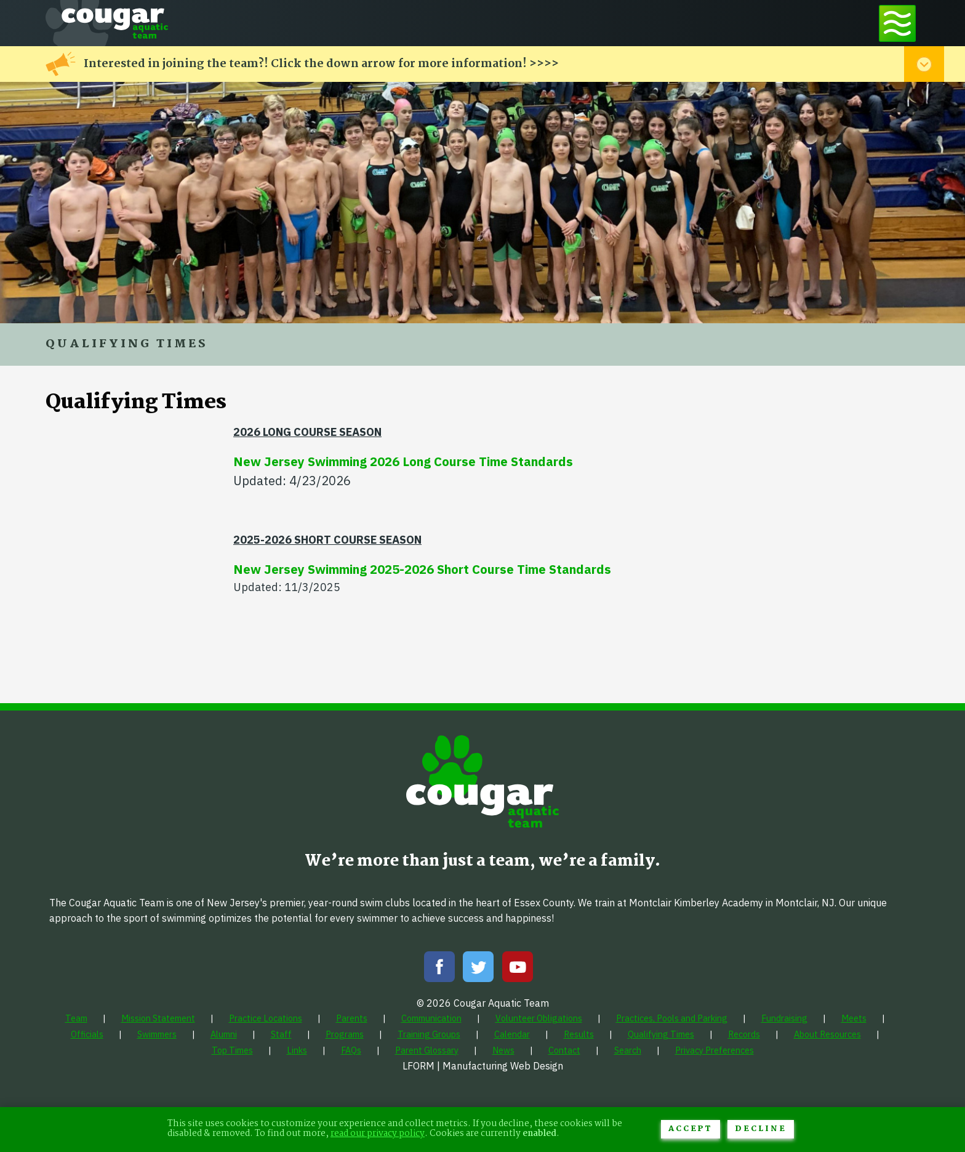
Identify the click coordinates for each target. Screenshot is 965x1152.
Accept (690, 1128)
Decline (761, 1128)
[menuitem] (76, 1018)
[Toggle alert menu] (924, 64)
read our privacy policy (377, 1134)
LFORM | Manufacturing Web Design (482, 1066)
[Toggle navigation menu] (897, 23)
